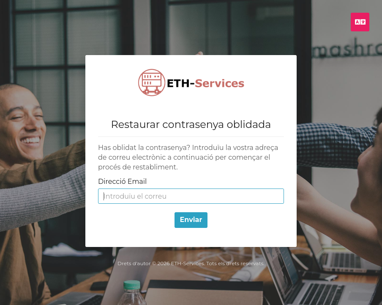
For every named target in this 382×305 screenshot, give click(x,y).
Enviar (191, 220)
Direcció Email (122, 181)
